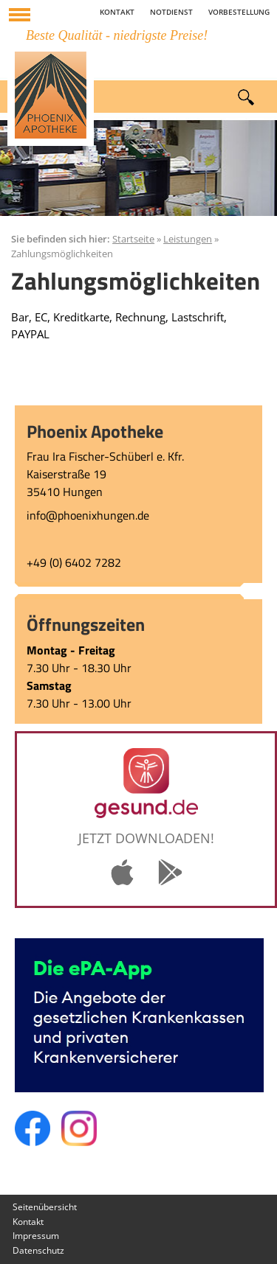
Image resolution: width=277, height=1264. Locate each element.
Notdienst (171, 12)
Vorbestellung (239, 12)
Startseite (133, 238)
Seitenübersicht (45, 1207)
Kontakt (117, 12)
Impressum (36, 1235)
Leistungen (187, 238)
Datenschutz (38, 1250)
